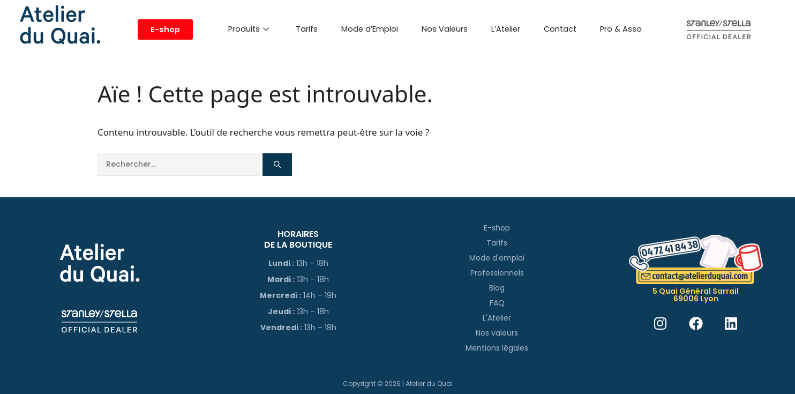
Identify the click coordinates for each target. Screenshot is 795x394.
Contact (560, 29)
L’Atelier (505, 29)
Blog (497, 288)
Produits (248, 29)
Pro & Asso (621, 29)
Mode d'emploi (496, 257)
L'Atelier (497, 318)
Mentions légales (497, 348)
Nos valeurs (497, 333)
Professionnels (497, 272)
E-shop (497, 227)
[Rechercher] (277, 164)
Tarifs (307, 29)
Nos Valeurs (445, 29)
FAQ (497, 303)
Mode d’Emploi (369, 29)
